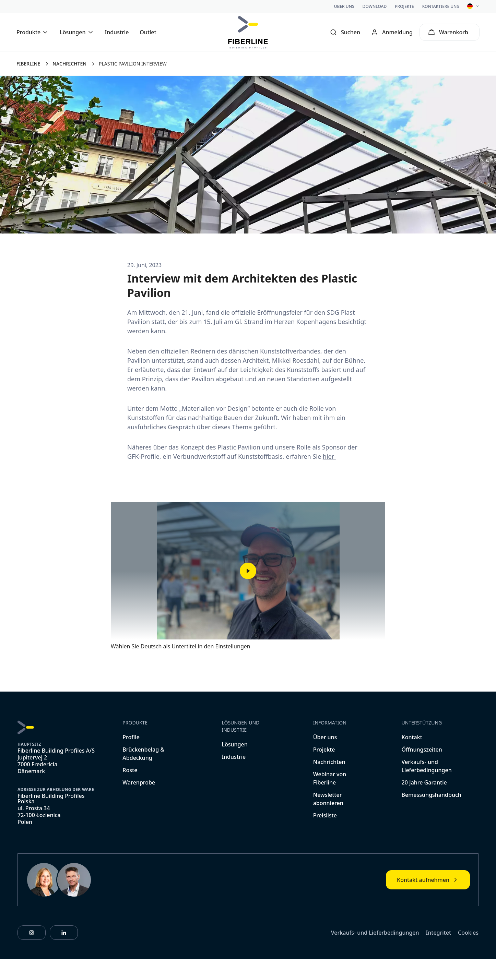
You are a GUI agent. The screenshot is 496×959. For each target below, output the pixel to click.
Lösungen (234, 744)
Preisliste (325, 815)
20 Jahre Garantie (424, 782)
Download (375, 6)
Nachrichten (329, 762)
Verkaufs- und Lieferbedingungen (375, 932)
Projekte (404, 6)
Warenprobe (138, 782)
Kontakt (412, 737)
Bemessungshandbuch (431, 795)
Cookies (468, 932)
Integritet (438, 932)
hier (329, 456)
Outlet (148, 32)
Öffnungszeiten (422, 749)
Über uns (344, 6)
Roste (129, 770)
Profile (131, 737)
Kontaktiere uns (440, 6)
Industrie (117, 32)
